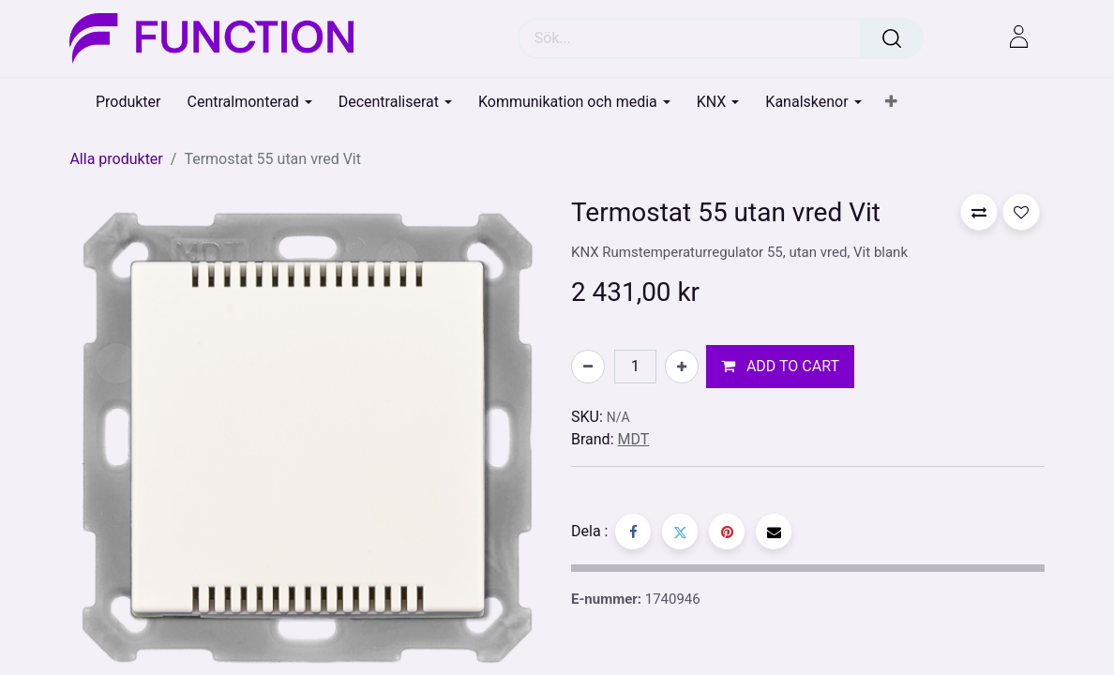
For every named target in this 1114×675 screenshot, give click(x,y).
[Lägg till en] (682, 366)
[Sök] (892, 38)
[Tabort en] (588, 366)
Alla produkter (115, 159)
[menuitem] (128, 102)
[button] (891, 102)
